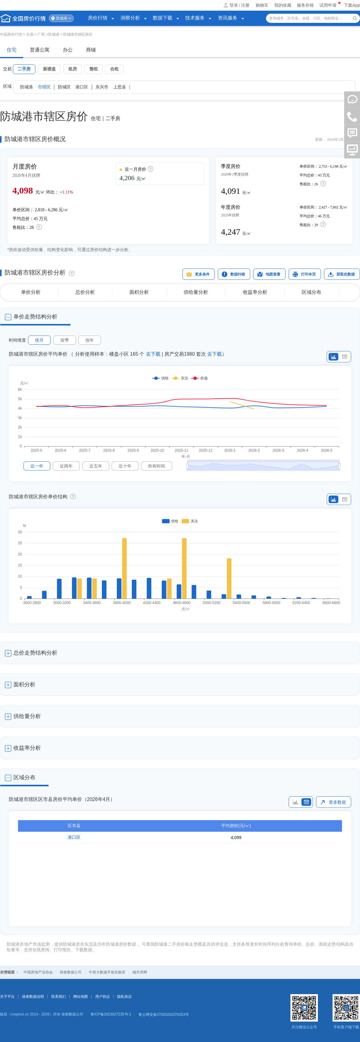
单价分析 (31, 292)
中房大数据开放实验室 (107, 972)
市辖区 (44, 86)
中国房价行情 (11, 34)
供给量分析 (196, 292)
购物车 (262, 5)
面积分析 (139, 292)
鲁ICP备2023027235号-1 (111, 1014)
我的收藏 (282, 5)
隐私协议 (124, 996)
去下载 (153, 354)
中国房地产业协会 (38, 972)
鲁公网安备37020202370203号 (164, 1014)
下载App (352, 5)
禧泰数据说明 (33, 996)
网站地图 (80, 996)
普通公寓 (39, 49)
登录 (233, 5)
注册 (245, 5)
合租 (114, 68)
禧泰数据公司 (71, 972)
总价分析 (85, 292)
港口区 (74, 837)
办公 (68, 49)
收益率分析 (255, 292)
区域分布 (311, 292)
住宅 (11, 49)
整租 (93, 68)
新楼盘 (49, 68)
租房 (72, 68)
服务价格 (305, 5)
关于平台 (7, 996)
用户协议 (102, 996)
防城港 (61, 18)
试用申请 (328, 5)
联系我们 (58, 996)
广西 (41, 34)
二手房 (24, 68)
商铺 (91, 49)
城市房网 (139, 972)
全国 (30, 34)
